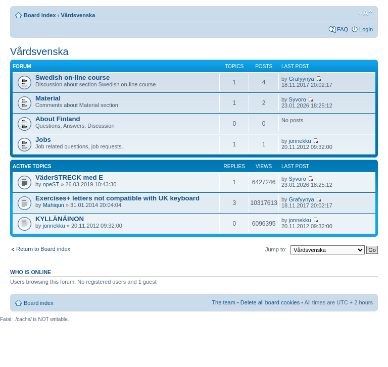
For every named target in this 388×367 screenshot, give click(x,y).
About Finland (57, 119)
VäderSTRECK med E (69, 177)
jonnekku (300, 141)
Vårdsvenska (78, 15)
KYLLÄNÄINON (59, 219)
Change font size (365, 13)
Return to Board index (43, 249)
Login (366, 29)
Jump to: (275, 249)
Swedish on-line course (72, 77)
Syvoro (297, 99)
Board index (40, 15)
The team (223, 302)
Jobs (43, 139)
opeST (51, 184)
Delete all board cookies (270, 302)
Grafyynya (301, 79)
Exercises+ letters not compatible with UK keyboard (117, 198)
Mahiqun (53, 205)
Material (48, 98)
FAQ (342, 29)
